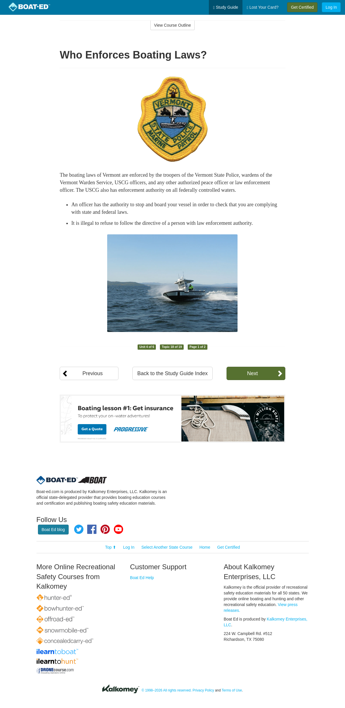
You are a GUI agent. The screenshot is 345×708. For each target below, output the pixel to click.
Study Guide (225, 7)
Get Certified (302, 7)
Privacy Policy (203, 690)
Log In (331, 7)
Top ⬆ (110, 547)
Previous (92, 373)
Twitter (78, 529)
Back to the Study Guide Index (172, 373)
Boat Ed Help (142, 577)
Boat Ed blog (53, 529)
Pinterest (105, 529)
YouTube (118, 529)
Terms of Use (232, 690)
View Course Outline (172, 25)
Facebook (91, 529)
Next (252, 373)
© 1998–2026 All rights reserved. (167, 690)
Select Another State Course (167, 547)
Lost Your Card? (262, 7)
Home (204, 547)
